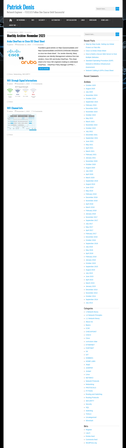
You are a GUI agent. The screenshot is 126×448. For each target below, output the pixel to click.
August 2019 (90, 184)
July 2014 (89, 303)
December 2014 (92, 290)
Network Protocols (92, 381)
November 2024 (92, 95)
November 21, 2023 (24, 45)
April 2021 (89, 148)
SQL (87, 407)
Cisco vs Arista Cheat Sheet (96, 51)
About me (12, 25)
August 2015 (90, 270)
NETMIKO (89, 378)
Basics (88, 325)
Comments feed (91, 439)
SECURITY (42, 20)
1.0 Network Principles (94, 315)
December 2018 (92, 197)
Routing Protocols (92, 397)
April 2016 (89, 253)
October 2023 (91, 115)
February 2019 (91, 194)
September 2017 (92, 220)
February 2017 (91, 234)
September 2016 (92, 243)
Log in (88, 433)
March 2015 (90, 283)
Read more (44, 69)
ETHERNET (90, 345)
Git (87, 351)
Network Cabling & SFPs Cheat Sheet (100, 70)
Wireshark (93, 20)
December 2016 (92, 237)
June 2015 (89, 276)
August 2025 (90, 89)
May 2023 (89, 118)
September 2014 (92, 299)
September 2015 (92, 266)
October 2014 (91, 296)
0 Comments (39, 45)
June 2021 (89, 141)
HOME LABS (104, 20)
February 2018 (91, 210)
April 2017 (89, 230)
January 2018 (91, 214)
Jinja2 (88, 365)
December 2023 (92, 108)
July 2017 (89, 224)
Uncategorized (91, 417)
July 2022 (89, 131)
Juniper (88, 371)
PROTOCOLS (91, 388)
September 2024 (92, 102)
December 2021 (92, 135)
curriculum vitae (91, 341)
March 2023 (90, 122)
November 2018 (92, 201)
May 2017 (89, 227)
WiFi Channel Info (15, 108)
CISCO (88, 335)
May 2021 (89, 145)
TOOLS (88, 414)
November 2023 (92, 112)
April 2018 (89, 204)
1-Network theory (92, 312)
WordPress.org (91, 443)
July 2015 (89, 273)
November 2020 (92, 161)
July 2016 (89, 247)
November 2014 (92, 293)
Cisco (11, 74)
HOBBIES (89, 358)
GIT (87, 355)
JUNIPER (89, 368)
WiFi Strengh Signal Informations (22, 80)
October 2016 (91, 240)
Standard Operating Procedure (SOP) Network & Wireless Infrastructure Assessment (99, 64)
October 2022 (91, 128)
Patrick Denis (20, 7)
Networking (21, 20)
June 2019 (89, 187)
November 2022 (92, 125)
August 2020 (90, 168)
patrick (11, 45)
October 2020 (91, 164)
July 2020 (89, 171)
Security (89, 404)
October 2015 (91, 263)
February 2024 (91, 105)
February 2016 (91, 257)
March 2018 (90, 207)
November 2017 (92, 217)
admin (11, 84)
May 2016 (89, 250)
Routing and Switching (94, 394)
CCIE (88, 328)
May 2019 (89, 191)
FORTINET (90, 348)
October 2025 (91, 85)
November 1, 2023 (23, 84)
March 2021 (90, 151)
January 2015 (91, 286)
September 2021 (92, 138)
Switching (89, 411)
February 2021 (91, 154)
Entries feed (90, 436)
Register (89, 430)
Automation (56, 20)
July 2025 (89, 92)
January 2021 (91, 158)
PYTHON (89, 391)
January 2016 (91, 260)
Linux (83, 20)
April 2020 (89, 174)
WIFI (32, 20)
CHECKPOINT (91, 332)
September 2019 (92, 181)
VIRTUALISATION (71, 20)
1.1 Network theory (93, 318)
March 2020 (90, 178)
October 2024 (91, 98)
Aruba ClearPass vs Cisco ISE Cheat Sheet (26, 41)
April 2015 (89, 280)
